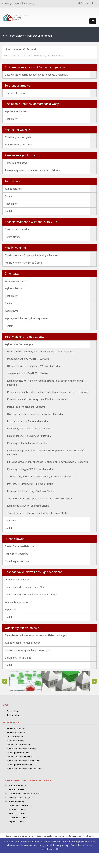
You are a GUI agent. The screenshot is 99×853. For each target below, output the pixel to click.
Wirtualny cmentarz (15, 281)
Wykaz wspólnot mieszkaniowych (22, 642)
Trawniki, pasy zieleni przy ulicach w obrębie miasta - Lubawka (39, 476)
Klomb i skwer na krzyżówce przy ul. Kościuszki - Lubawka (37, 399)
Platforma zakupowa (16, 163)
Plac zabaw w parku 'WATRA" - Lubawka (28, 358)
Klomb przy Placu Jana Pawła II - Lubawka (29, 428)
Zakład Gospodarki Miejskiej (19, 546)
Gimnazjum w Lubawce (18, 752)
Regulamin (10, 520)
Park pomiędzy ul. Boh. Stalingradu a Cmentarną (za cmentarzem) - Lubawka (47, 392)
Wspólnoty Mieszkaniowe (18, 602)
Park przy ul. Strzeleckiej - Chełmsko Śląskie (30, 484)
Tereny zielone (16, 35)
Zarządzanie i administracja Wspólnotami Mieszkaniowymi (36, 635)
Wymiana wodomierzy (17, 111)
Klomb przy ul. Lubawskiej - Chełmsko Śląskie (30, 491)
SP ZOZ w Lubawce (16, 740)
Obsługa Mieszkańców (17, 579)
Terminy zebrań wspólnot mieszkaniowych (27, 650)
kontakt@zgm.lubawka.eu (28, 793)
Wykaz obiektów (13, 188)
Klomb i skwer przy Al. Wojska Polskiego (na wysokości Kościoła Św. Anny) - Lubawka (46, 452)
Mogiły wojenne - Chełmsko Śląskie (23, 262)
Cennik (8, 196)
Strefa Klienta (13, 711)
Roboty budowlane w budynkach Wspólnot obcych (31, 594)
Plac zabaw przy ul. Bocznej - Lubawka (27, 421)
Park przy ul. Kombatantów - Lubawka (27, 443)
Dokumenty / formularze (18, 657)
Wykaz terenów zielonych (19, 344)
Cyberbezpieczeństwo (17, 561)
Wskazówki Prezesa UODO (19, 144)
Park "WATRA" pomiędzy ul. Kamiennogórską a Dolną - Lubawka (40, 351)
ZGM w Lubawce (15, 736)
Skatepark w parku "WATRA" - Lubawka (27, 373)
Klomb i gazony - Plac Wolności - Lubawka (29, 436)
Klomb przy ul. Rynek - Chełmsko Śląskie (28, 505)
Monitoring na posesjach (18, 137)
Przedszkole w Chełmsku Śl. (20, 756)
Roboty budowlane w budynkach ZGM (25, 587)
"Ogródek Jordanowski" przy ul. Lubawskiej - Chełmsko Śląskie (39, 498)
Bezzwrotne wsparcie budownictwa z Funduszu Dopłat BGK (36, 74)
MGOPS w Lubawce (16, 732)
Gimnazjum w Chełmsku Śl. (19, 764)
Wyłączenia (11, 609)
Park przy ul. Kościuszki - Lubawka (26, 406)
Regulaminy (11, 119)
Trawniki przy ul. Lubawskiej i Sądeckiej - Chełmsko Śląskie (37, 513)
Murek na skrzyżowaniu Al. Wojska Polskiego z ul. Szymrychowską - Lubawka (47, 462)
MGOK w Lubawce (15, 728)
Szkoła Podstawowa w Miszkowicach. (25, 768)
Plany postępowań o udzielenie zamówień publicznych (33, 170)
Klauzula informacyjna (17, 554)
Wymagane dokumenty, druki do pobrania (27, 318)
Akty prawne (11, 311)
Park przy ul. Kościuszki (39, 35)
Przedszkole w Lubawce (18, 744)
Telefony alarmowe (15, 93)
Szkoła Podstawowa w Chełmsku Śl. (23, 760)
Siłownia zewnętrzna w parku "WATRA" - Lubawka (33, 366)
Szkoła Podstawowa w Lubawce (22, 748)
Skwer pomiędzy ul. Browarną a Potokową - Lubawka (35, 414)
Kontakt (9, 211)
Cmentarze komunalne (17, 229)
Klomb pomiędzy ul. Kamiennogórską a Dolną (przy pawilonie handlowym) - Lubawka (46, 382)
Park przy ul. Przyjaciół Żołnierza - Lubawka (30, 469)
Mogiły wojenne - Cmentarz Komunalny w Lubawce (32, 255)
